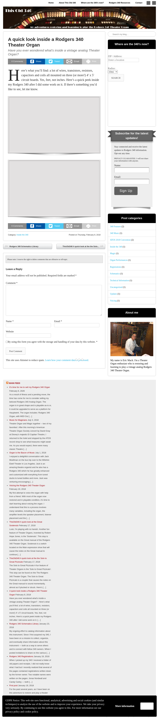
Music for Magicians (18, 420)
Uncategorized (116, 287)
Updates (113, 294)
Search (110, 34)
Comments (17, 61)
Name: (117, 165)
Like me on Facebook (154, 3)
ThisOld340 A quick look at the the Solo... (81, 246)
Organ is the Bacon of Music (22, 452)
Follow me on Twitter (148, 3)
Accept (147, 706)
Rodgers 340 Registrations (21, 656)
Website (10, 331)
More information (124, 706)
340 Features (115, 226)
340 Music (114, 233)
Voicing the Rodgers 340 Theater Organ (27, 485)
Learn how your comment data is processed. (67, 360)
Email (58, 321)
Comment (11, 283)
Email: (117, 177)
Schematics (115, 273)
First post (13, 685)
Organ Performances (119, 260)
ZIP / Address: (115, 56)
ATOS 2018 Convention (120, 240)
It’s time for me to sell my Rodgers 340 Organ (29, 387)
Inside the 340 (22, 235)
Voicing (113, 301)
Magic (113, 253)
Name (10, 321)
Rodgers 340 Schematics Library (23, 246)
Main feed (14, 383)
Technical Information (119, 280)
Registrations (115, 267)
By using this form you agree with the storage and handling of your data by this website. (52, 341)
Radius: (112, 68)
